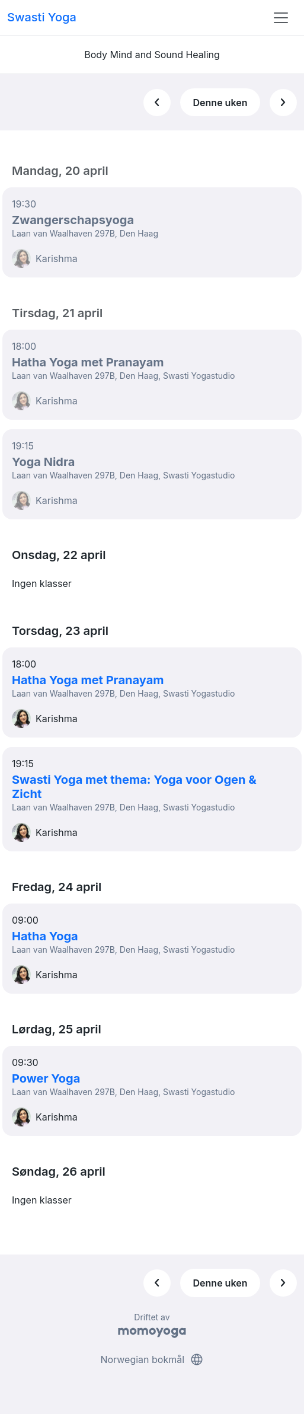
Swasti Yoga (41, 17)
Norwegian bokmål (151, 1359)
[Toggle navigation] (281, 18)
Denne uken (220, 102)
